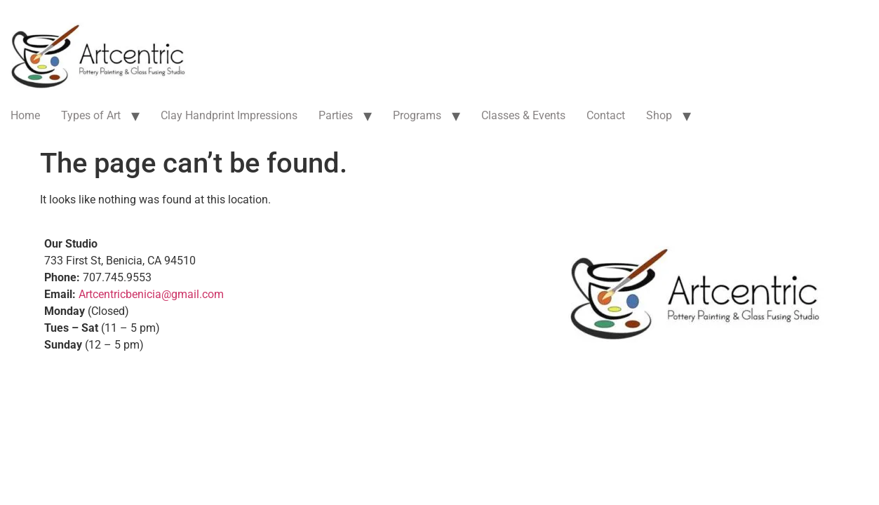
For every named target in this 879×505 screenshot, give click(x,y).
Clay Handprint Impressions (229, 115)
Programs (417, 115)
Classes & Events (523, 115)
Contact (605, 115)
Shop (659, 115)
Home (25, 115)
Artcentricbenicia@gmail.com (151, 294)
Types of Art (91, 115)
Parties (335, 115)
